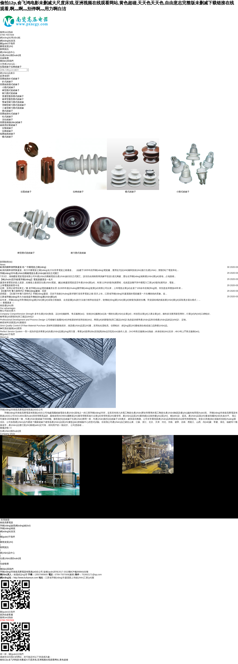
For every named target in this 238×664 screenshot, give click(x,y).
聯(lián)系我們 (6, 61)
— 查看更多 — (7, 302)
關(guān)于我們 (7, 43)
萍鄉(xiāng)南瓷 (7, 531)
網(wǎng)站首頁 (7, 40)
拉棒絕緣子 (16, 66)
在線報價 (4, 58)
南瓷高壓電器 (6, 525)
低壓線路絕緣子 (7, 134)
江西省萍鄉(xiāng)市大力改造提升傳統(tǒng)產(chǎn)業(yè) (28, 297)
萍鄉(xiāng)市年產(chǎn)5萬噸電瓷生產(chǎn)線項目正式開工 (29, 273)
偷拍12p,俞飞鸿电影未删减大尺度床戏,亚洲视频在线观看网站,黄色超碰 (34, 662)
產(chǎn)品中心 (7, 52)
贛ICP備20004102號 (78, 574)
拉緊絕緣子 (5, 66)
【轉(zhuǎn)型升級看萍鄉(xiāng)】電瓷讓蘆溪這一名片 (26, 279)
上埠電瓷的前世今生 (9, 285)
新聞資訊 (4, 49)
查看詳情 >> (6, 428)
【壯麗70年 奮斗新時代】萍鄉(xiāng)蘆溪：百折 (23, 291)
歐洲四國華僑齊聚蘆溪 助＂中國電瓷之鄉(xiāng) (23, 267)
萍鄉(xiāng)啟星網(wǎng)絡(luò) (15, 528)
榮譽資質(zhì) (6, 46)
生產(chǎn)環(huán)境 (10, 55)
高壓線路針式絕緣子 (9, 78)
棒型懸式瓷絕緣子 (26, 253)
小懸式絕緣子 (182, 191)
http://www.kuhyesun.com (25, 580)
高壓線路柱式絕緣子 (9, 113)
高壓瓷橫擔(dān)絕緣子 (11, 122)
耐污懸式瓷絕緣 (78, 253)
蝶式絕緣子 (130, 191)
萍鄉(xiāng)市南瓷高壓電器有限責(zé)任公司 (21, 574)
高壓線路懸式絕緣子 (9, 84)
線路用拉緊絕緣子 (8, 125)
